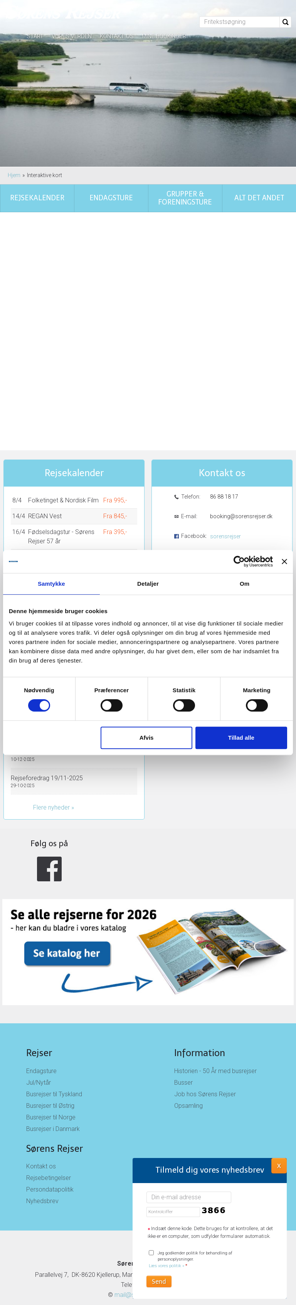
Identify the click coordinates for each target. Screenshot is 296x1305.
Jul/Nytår (38, 1024)
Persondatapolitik (50, 1130)
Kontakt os (117, 36)
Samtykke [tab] (51, 583)
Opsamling (188, 1047)
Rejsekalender (74, 414)
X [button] (279, 1165)
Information (199, 994)
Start (35, 36)
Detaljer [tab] (148, 583)
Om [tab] (244, 583)
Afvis (147, 737)
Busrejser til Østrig (50, 1047)
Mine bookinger (164, 36)
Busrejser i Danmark (53, 1070)
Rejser (39, 994)
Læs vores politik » (166, 1265)
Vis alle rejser (34, 542)
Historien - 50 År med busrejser (215, 1012)
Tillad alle (241, 737)
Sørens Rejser (54, 1089)
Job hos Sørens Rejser (205, 1035)
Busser (183, 1024)
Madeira (39, 498)
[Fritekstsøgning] (239, 22)
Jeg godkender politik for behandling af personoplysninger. (190, 1260)
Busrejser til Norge (51, 1058)
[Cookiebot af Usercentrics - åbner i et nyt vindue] (239, 561)
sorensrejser (225, 478)
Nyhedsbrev (42, 1142)
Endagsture (41, 1012)
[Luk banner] (284, 561)
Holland (38, 514)
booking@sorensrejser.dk (240, 458)
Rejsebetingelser (48, 1119)
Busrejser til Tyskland (54, 1035)
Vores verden (72, 36)
